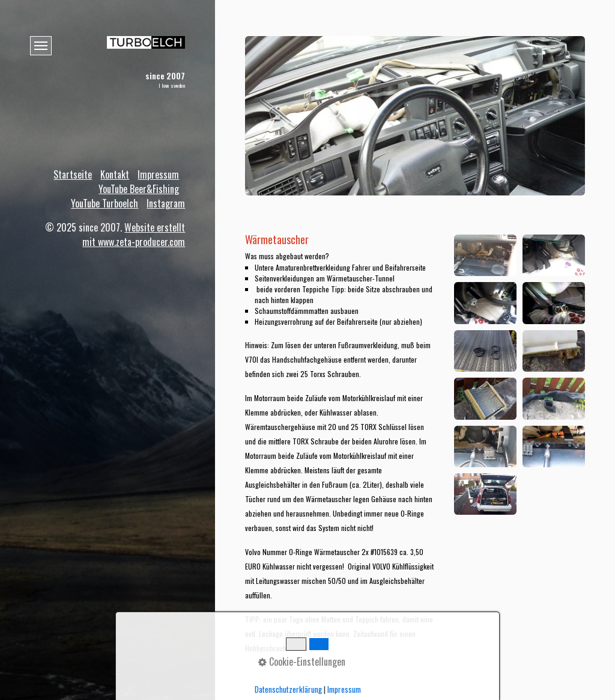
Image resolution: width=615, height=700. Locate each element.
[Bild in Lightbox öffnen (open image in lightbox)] (485, 255)
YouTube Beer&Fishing (138, 189)
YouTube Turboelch (104, 203)
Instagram (166, 203)
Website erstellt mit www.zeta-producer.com (133, 234)
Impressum (158, 174)
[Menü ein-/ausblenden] (41, 45)
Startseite (72, 174)
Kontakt (114, 174)
